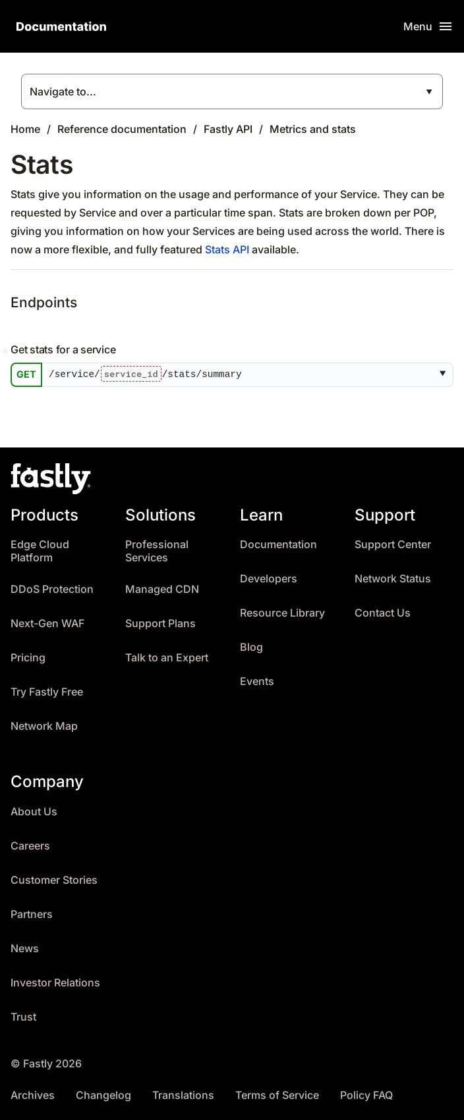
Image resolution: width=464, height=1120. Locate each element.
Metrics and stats (313, 129)
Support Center (393, 544)
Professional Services (156, 551)
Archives (33, 1095)
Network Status (393, 579)
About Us (34, 811)
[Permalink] (7, 351)
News (25, 948)
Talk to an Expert (166, 657)
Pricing (28, 657)
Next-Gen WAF (47, 623)
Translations (183, 1095)
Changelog (103, 1095)
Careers (30, 846)
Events (257, 681)
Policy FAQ (366, 1095)
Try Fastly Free (47, 692)
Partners (32, 914)
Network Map (44, 726)
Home (25, 129)
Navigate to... (63, 91)
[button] (445, 375)
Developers (268, 579)
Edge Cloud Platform (40, 551)
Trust (23, 1017)
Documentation (278, 544)
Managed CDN (162, 589)
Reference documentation (122, 129)
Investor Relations (55, 983)
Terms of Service (277, 1095)
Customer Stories (54, 880)
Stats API (227, 249)
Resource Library (282, 613)
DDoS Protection (52, 589)
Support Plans (160, 623)
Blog (251, 647)
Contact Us (383, 613)
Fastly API (228, 129)
